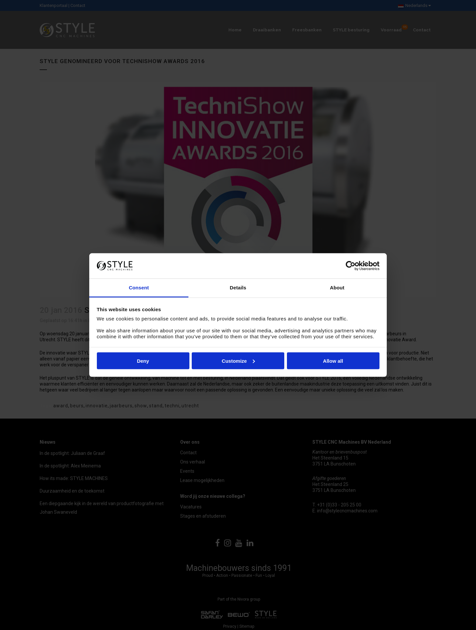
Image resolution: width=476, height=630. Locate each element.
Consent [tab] (139, 287)
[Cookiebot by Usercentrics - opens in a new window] (350, 266)
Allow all (333, 360)
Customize (238, 360)
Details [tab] (238, 287)
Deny (143, 360)
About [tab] (337, 287)
